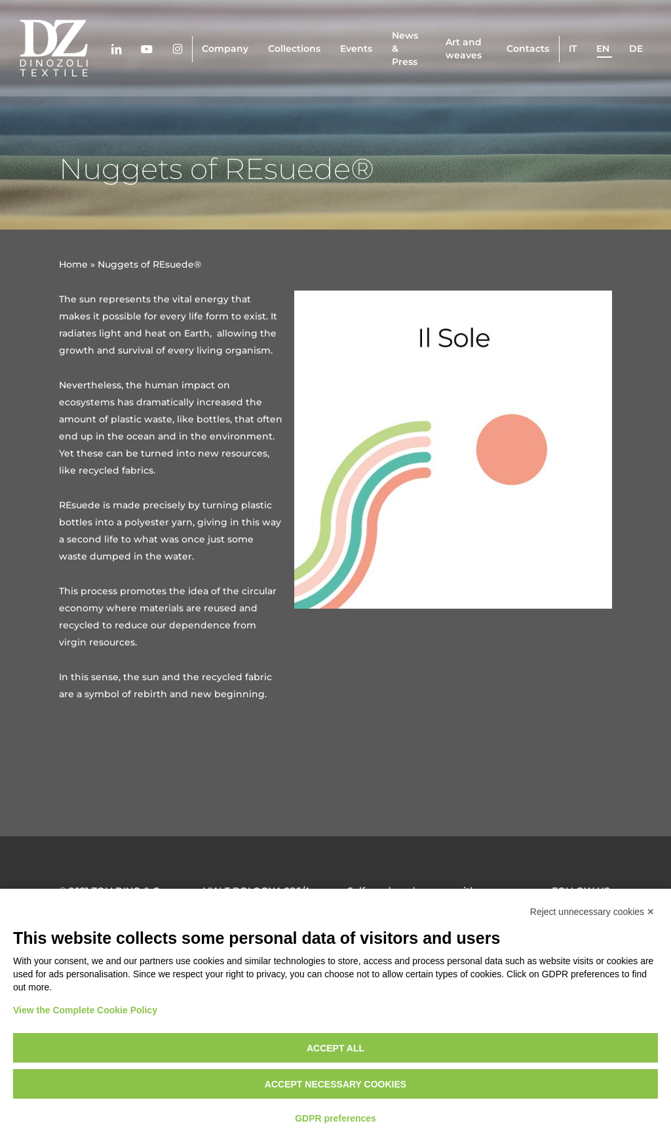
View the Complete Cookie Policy (85, 1010)
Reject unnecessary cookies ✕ (592, 911)
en (602, 48)
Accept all (335, 1048)
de (636, 48)
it (573, 48)
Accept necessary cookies (335, 1084)
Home (73, 264)
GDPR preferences (335, 1118)
